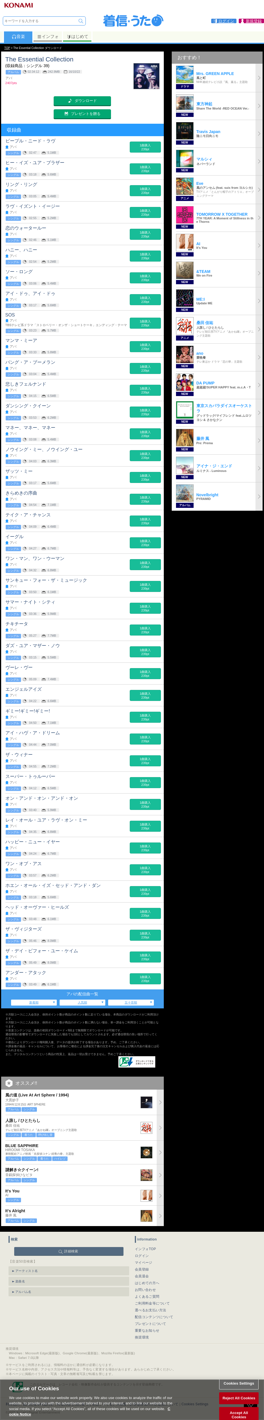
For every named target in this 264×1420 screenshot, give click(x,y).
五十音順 (131, 1002)
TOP (7, 48)
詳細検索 (71, 1251)
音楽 (18, 36)
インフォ (48, 36)
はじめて (77, 36)
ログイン (142, 1256)
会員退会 (142, 1276)
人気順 (82, 1002)
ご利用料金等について (152, 1303)
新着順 (34, 1002)
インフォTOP (145, 1249)
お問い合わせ (145, 1290)
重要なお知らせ (147, 1331)
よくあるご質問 (147, 1297)
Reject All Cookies (239, 1405)
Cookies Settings (239, 1391)
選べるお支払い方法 (150, 1310)
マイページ (143, 1263)
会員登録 (142, 1269)
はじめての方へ (147, 1283)
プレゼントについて (150, 1324)
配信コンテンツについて (154, 1317)
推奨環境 (142, 1337)
